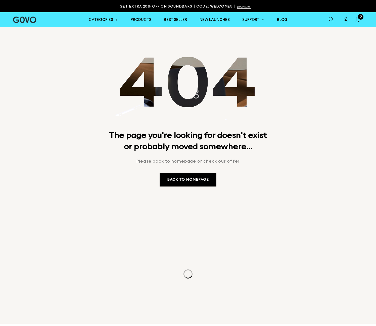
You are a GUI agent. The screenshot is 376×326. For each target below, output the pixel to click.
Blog (282, 20)
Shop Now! (246, 7)
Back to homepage (188, 181)
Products (141, 20)
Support (253, 20)
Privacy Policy (166, 306)
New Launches (215, 20)
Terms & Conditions (204, 306)
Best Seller (175, 20)
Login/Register (345, 20)
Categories (103, 20)
